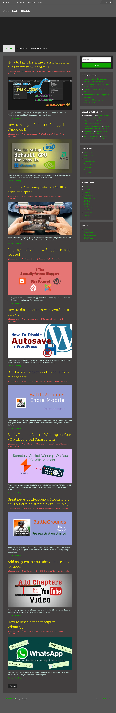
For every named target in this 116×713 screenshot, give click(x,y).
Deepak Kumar (14, 72)
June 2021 (87, 164)
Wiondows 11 (60, 72)
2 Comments (64, 582)
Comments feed (90, 235)
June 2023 (87, 158)
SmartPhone (45, 198)
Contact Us (41, 2)
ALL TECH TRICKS (16, 10)
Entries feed (88, 232)
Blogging (21, 49)
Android (53, 198)
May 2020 (87, 173)
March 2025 (88, 152)
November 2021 (89, 161)
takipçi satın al (89, 121)
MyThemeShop (107, 710)
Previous (12, 697)
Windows (42, 72)
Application (49, 448)
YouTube (52, 582)
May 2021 (87, 167)
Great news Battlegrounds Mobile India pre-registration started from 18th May (36, 509)
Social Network (38, 49)
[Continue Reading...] (15, 119)
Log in (86, 229)
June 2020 (87, 170)
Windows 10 (50, 72)
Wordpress (46, 322)
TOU (13, 2)
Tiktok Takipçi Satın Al (91, 136)
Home (6, 2)
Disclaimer (31, 2)
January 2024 (88, 155)
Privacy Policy (21, 2)
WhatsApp (53, 643)
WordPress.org (89, 238)
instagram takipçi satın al (92, 126)
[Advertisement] (58, 31)
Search (97, 65)
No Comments (54, 261)
